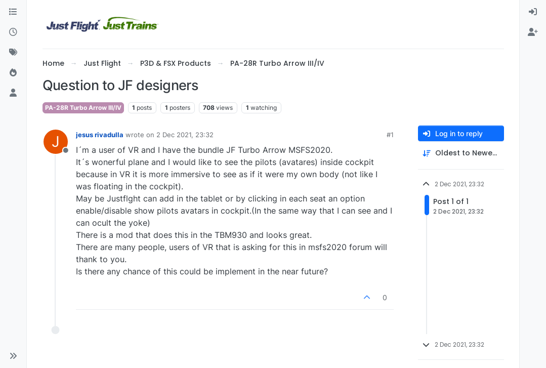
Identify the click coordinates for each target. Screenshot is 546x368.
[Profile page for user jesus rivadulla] (56, 142)
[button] (13, 356)
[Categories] (13, 12)
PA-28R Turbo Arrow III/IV (83, 107)
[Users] (13, 93)
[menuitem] (533, 12)
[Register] (533, 32)
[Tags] (13, 53)
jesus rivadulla (99, 135)
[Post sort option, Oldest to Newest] (461, 153)
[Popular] (13, 73)
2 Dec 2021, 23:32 (185, 135)
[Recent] (13, 32)
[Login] (533, 12)
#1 (390, 135)
